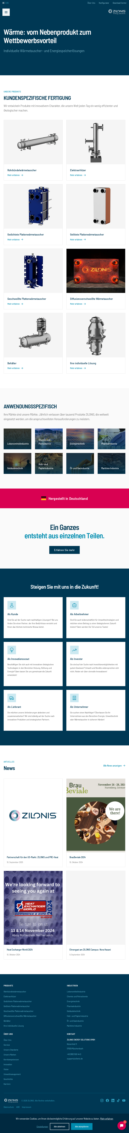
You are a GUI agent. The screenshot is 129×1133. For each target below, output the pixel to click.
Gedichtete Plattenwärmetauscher (18, 1001)
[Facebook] (107, 1100)
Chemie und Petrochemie (77, 996)
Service (7, 1045)
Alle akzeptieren (82, 1126)
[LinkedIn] (112, 1100)
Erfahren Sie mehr (64, 550)
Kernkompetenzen (11, 1059)
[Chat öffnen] (121, 1125)
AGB (17, 1107)
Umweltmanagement (12, 1074)
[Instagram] (101, 1100)
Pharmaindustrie (74, 1006)
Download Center (120, 3)
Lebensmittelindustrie (76, 991)
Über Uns (91, 3)
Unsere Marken (10, 1054)
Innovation (8, 1064)
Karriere (7, 1084)
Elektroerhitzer (10, 996)
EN (7, 3)
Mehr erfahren (106, 1118)
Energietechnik (73, 1001)
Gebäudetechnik (73, 1011)
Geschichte (8, 1079)
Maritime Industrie (74, 1025)
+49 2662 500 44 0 (74, 1054)
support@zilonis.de (75, 1058)
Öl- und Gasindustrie (75, 1021)
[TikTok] (118, 1100)
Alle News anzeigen (114, 765)
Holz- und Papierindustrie (77, 1016)
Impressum (26, 1107)
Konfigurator (104, 3)
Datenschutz (9, 1107)
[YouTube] (123, 1100)
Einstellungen (42, 1126)
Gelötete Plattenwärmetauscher (17, 1006)
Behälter (7, 1021)
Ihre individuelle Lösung (14, 1025)
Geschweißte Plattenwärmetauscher (18, 1011)
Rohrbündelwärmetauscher (15, 991)
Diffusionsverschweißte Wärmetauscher (20, 1016)
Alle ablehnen (59, 1126)
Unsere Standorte (11, 1049)
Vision (6, 1069)
